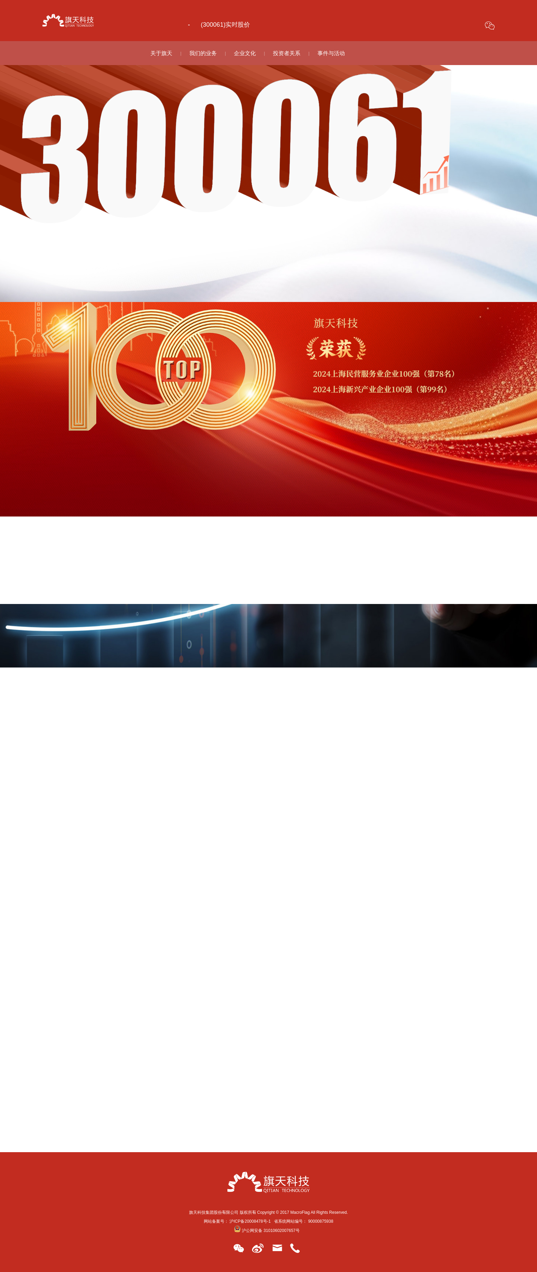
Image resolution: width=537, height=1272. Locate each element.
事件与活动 (331, 53)
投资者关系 (286, 53)
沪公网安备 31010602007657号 (267, 1230)
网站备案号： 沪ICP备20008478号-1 (237, 1221)
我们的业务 (203, 53)
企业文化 (245, 53)
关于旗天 (161, 53)
